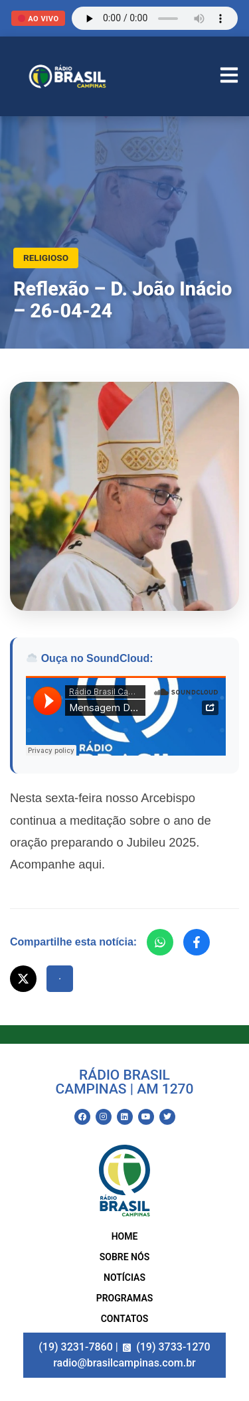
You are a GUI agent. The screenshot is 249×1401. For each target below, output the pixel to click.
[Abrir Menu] (229, 76)
